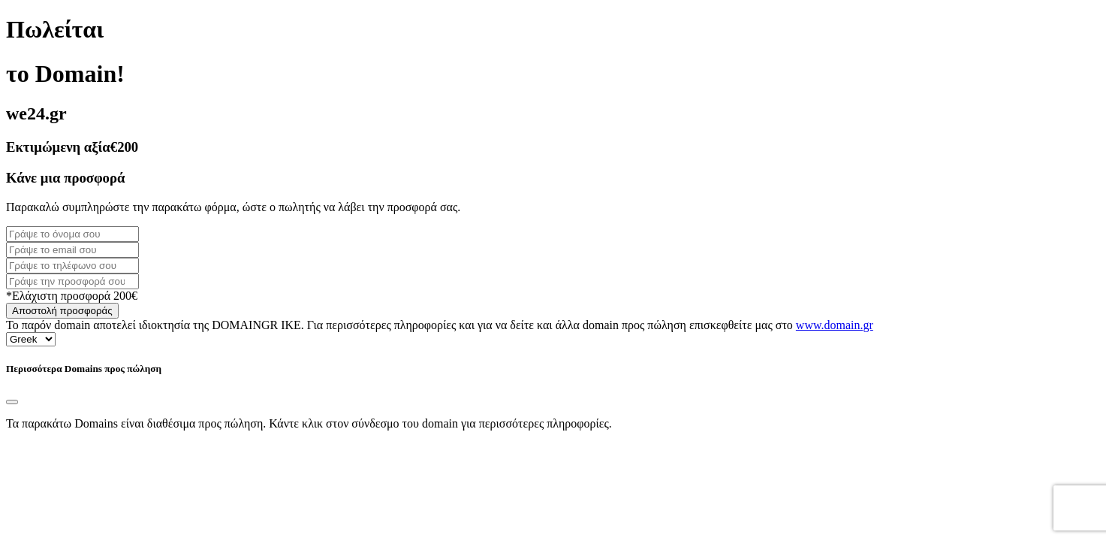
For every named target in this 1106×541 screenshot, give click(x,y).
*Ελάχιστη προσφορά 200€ (71, 295)
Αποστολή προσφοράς (62, 310)
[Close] (12, 402)
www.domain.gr (834, 325)
